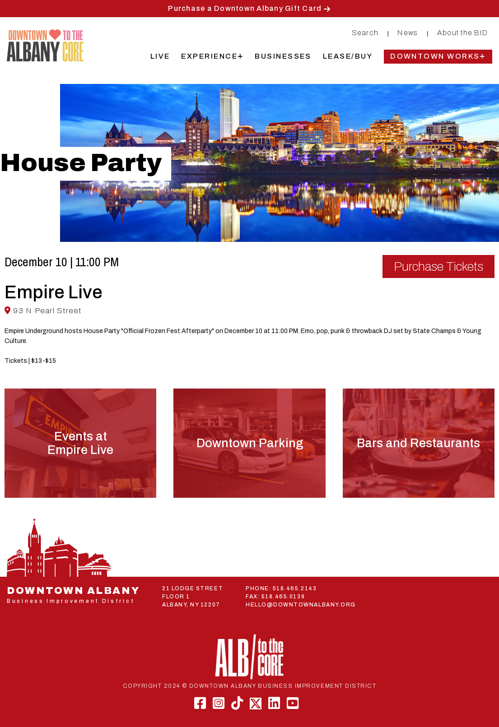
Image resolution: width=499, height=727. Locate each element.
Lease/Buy (348, 56)
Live (160, 56)
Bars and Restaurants (418, 443)
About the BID (462, 33)
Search (365, 33)
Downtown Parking (249, 443)
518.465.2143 (295, 588)
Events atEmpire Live (80, 443)
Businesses (283, 56)
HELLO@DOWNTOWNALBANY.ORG (301, 605)
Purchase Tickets (438, 266)
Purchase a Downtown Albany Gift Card (245, 8)
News (407, 33)
